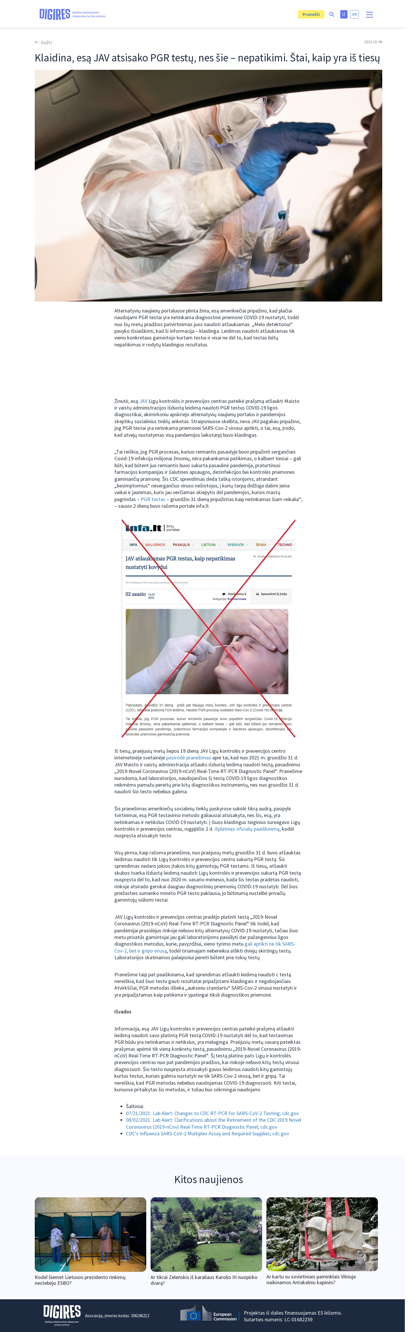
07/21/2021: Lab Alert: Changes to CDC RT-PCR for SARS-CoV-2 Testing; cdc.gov (212, 1113)
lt (343, 14)
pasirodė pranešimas (188, 757)
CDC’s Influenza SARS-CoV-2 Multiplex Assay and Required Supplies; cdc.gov (207, 1133)
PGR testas (153, 499)
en (354, 14)
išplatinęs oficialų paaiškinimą (247, 828)
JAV (143, 401)
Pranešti (311, 14)
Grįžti (46, 42)
